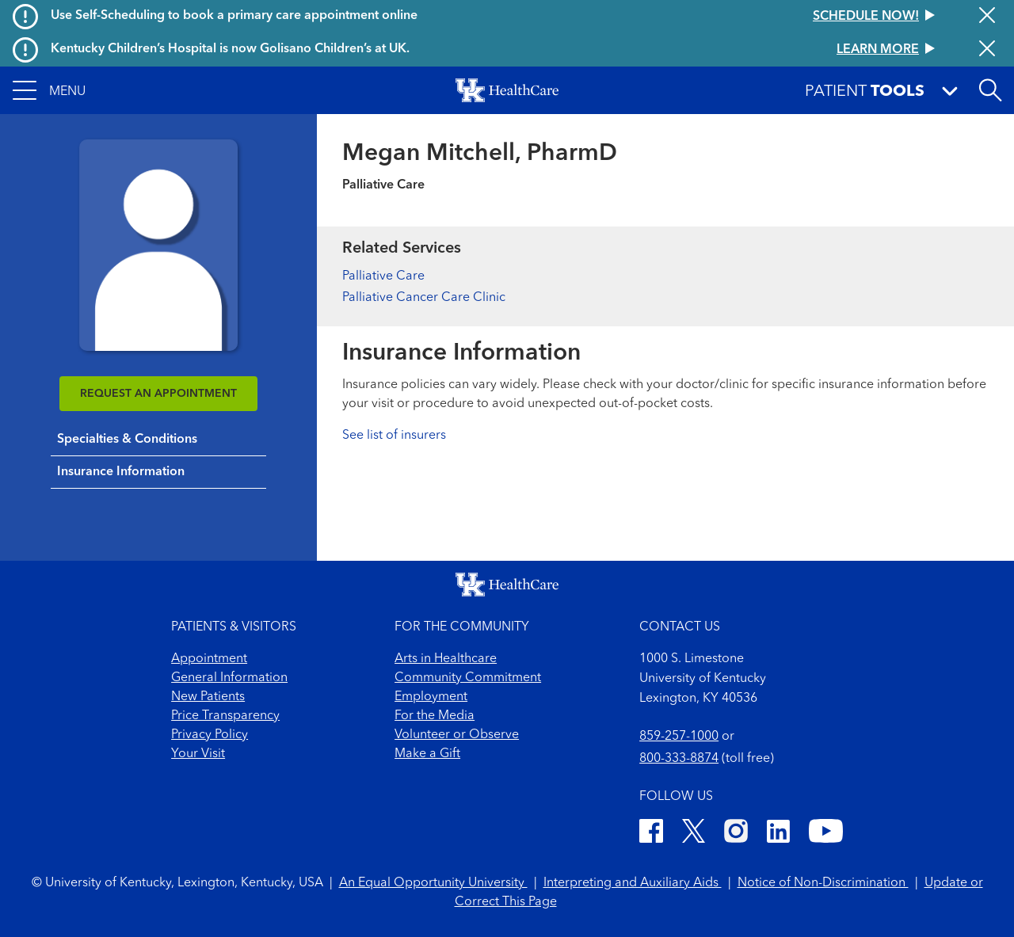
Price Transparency (225, 716)
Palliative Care (383, 276)
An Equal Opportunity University (433, 883)
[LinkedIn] (778, 833)
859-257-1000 (679, 736)
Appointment (209, 659)
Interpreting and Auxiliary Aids (632, 883)
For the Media (435, 716)
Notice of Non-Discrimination (823, 883)
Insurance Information (121, 472)
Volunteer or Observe (457, 735)
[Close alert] (987, 17)
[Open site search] (990, 90)
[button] (49, 90)
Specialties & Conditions (127, 439)
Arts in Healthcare (446, 659)
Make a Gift (427, 754)
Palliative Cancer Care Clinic (423, 297)
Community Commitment (468, 678)
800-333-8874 (679, 758)
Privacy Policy (209, 735)
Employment (431, 697)
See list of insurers (394, 435)
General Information (229, 678)
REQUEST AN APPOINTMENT (158, 393)
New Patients (208, 697)
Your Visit (198, 754)
